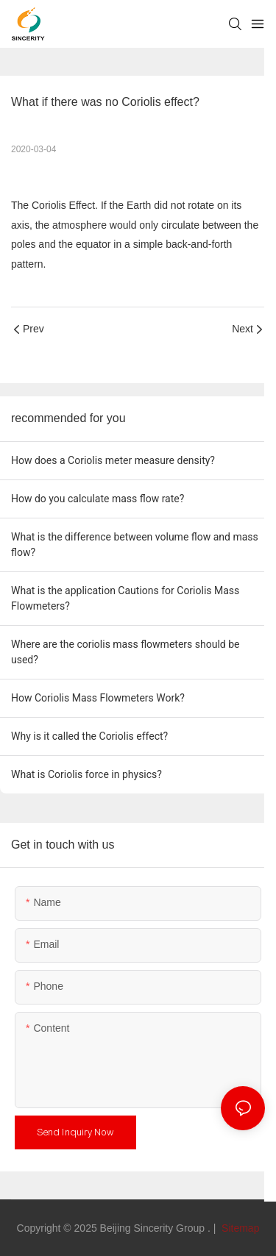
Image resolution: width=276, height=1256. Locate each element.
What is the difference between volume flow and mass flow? (134, 544)
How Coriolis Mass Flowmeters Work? (98, 698)
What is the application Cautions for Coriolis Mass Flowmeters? (125, 598)
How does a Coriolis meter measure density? (113, 460)
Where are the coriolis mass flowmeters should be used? (125, 652)
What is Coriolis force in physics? (86, 774)
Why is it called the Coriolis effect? (89, 736)
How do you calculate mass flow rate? (97, 498)
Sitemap (239, 1228)
